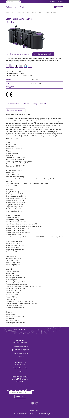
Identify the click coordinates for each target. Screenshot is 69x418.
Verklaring (32, 410)
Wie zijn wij (23, 7)
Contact (53, 1)
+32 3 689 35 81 (20, 381)
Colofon (20, 371)
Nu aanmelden (20, 397)
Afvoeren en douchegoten (20, 353)
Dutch (60, 1)
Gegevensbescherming (20, 368)
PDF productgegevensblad (44, 54)
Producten (9, 7)
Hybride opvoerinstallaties (20, 346)
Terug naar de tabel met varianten (20, 54)
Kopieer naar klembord (16, 110)
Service (16, 7)
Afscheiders (20, 357)
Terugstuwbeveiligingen (20, 342)
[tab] (13, 104)
